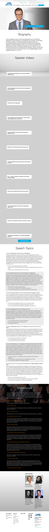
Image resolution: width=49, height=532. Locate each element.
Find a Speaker (16, 5)
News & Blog (28, 5)
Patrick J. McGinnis (28, 498)
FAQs (14, 523)
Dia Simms (37, 484)
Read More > (18, 50)
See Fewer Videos (24, 240)
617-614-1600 (25, 2)
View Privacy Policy (38, 527)
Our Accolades (15, 519)
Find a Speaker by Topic (9, 518)
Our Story (14, 514)
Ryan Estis (37, 498)
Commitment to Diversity (16, 517)
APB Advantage (16, 520)
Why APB (23, 5)
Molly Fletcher (28, 484)
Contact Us (41, 5)
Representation (15, 522)
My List (21, 2)
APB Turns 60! (35, 5)
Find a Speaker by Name (9, 515)
